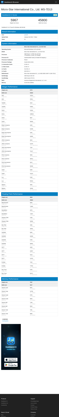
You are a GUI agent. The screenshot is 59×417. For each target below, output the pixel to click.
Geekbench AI (4, 403)
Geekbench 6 (4, 401)
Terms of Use (34, 409)
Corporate (33, 414)
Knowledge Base (35, 401)
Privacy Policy (34, 407)
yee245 (26, 34)
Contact (32, 405)
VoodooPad (4, 405)
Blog (2, 414)
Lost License (34, 403)
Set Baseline (5, 321)
